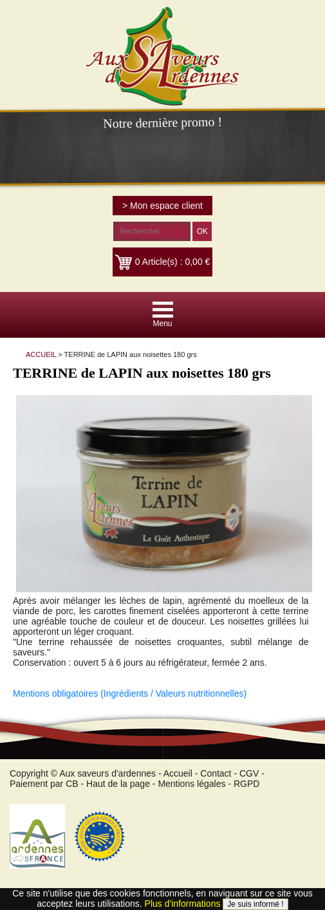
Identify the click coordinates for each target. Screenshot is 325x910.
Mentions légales (191, 784)
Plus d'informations (183, 903)
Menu (162, 323)
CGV (249, 773)
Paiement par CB (44, 784)
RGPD (246, 784)
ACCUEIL (41, 354)
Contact (215, 773)
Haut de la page (118, 784)
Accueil (177, 773)
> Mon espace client (162, 205)
